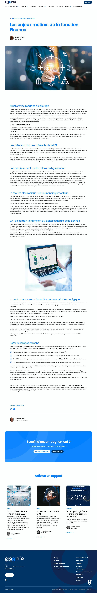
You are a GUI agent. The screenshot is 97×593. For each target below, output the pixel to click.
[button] (12, 6)
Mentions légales (73, 589)
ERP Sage (56, 558)
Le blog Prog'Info (80, 569)
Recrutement (79, 577)
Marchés (33, 6)
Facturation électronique (60, 569)
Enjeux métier (79, 560)
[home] (16, 2)
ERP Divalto (56, 560)
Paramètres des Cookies (85, 589)
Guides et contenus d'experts (84, 572)
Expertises (78, 563)
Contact (87, 2)
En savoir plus (57, 451)
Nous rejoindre (77, 6)
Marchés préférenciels (82, 558)
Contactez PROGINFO (41, 451)
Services (51, 6)
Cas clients (59, 6)
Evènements (79, 574)
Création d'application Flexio (61, 566)
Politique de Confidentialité (59, 589)
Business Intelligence (59, 563)
